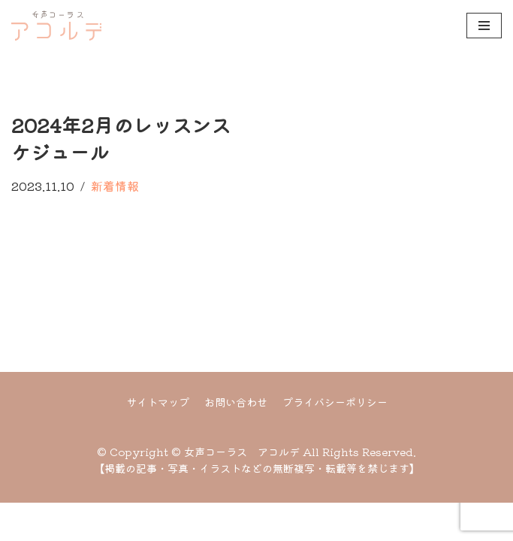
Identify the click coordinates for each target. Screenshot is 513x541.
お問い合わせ (235, 440)
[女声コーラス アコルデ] (56, 26)
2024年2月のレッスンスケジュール (121, 137)
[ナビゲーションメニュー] (484, 25)
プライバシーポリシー (335, 440)
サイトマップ (157, 440)
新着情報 (115, 186)
